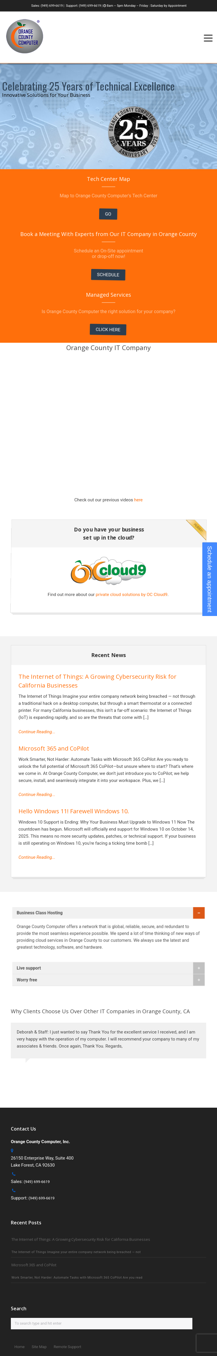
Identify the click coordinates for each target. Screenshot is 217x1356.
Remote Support (67, 1347)
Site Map (39, 1347)
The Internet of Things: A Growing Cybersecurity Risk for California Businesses (80, 1239)
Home (19, 1347)
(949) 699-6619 (52, 6)
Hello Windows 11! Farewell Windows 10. (73, 811)
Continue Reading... (36, 731)
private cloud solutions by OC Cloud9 (140, 594)
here (138, 500)
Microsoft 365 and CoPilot (53, 748)
